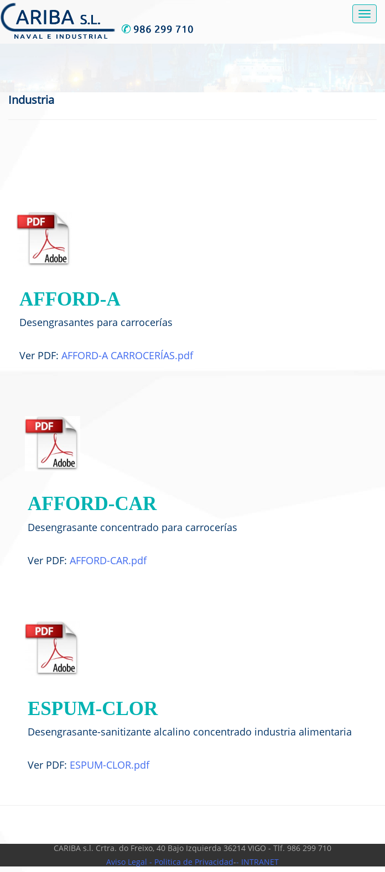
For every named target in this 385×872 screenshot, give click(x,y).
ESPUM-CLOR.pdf (109, 764)
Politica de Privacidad (192, 862)
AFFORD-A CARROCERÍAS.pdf (127, 355)
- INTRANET (257, 862)
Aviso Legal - (129, 862)
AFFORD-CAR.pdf (108, 560)
